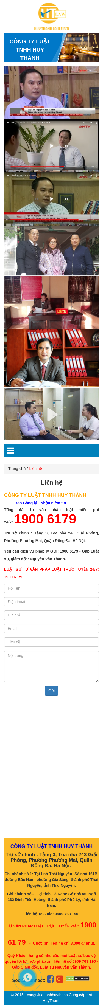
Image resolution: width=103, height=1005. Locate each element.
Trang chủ (17, 468)
